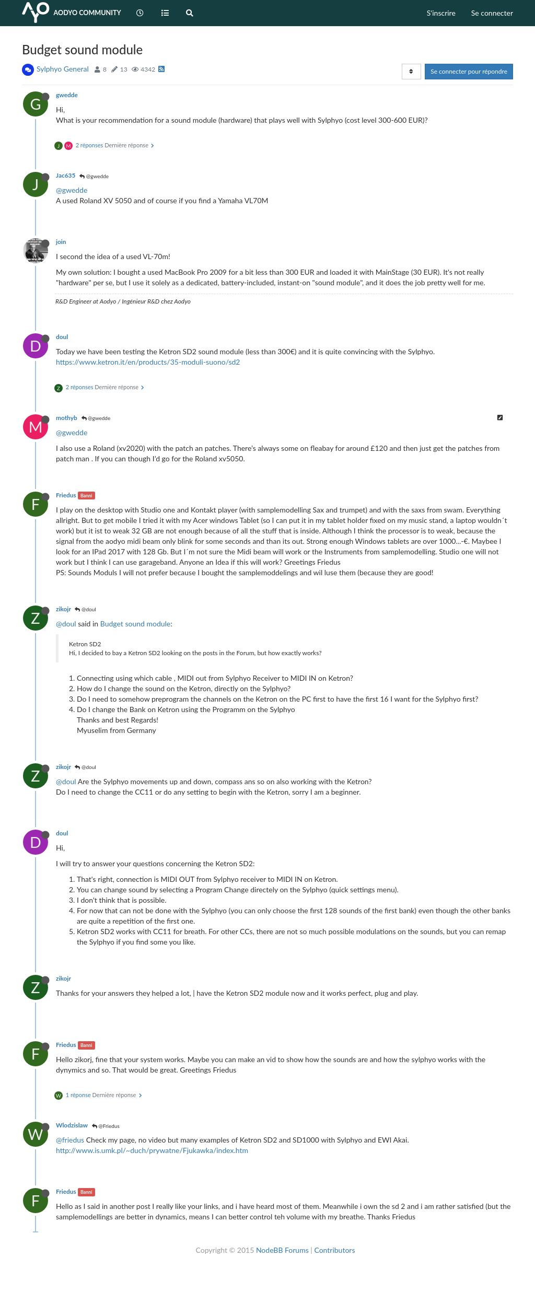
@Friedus (106, 1126)
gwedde (67, 95)
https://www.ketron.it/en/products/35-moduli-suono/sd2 (148, 361)
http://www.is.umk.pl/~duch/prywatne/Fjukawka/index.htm (152, 1150)
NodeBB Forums (282, 1250)
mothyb (66, 418)
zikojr (63, 609)
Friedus (66, 495)
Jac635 (65, 175)
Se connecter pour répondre (469, 71)
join (61, 242)
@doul (85, 609)
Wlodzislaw (72, 1125)
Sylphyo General (63, 68)
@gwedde (94, 176)
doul (62, 337)
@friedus (70, 1139)
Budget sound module (135, 623)
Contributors (334, 1250)
